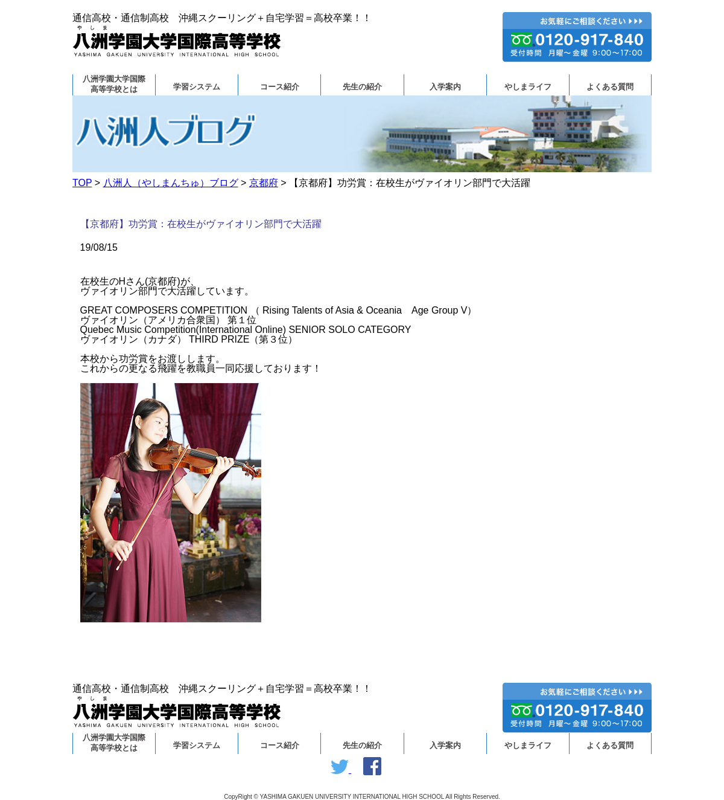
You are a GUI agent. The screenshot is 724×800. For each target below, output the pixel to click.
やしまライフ (527, 87)
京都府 (263, 183)
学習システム (196, 87)
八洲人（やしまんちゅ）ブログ (170, 183)
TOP (82, 183)
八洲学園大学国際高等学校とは (114, 84)
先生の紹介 (362, 87)
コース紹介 (279, 87)
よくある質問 (610, 87)
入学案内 (445, 87)
